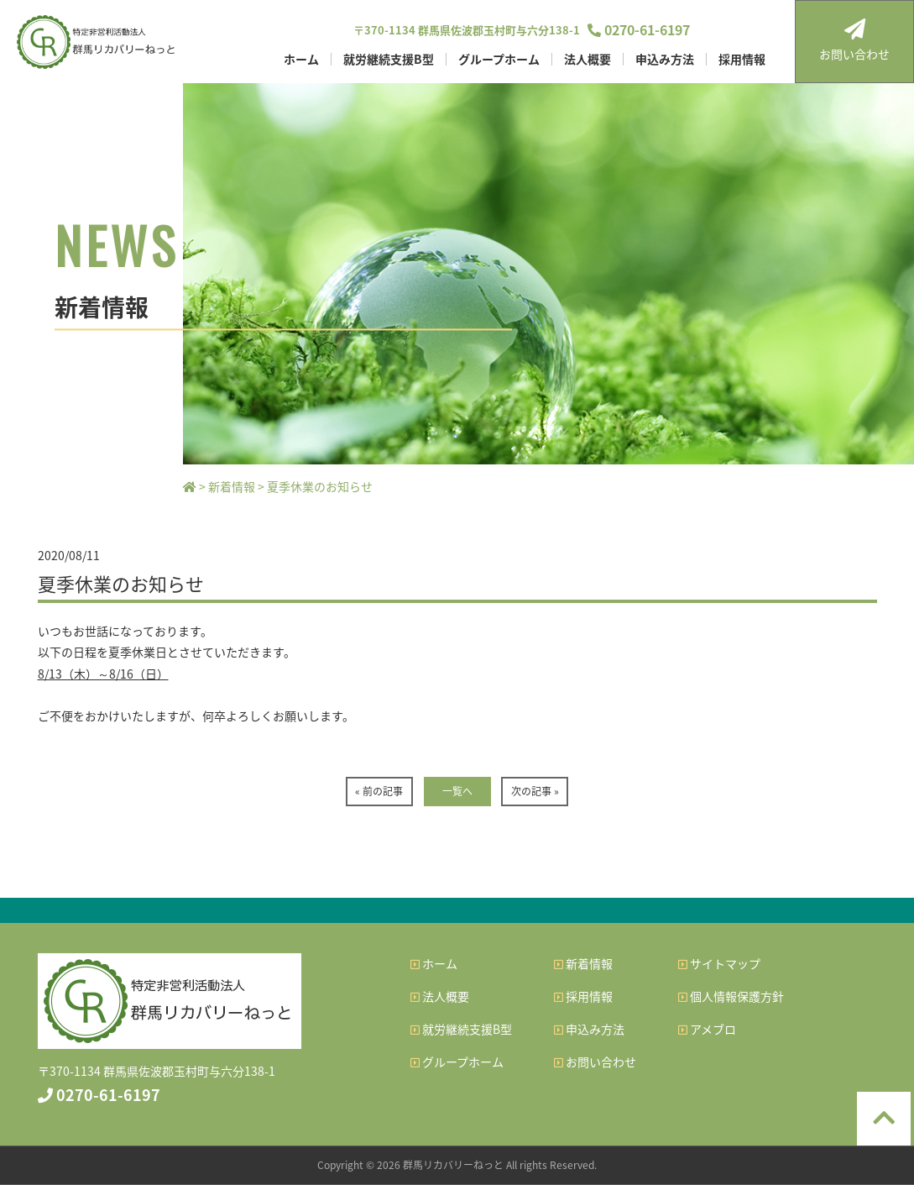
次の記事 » (535, 791)
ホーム (301, 59)
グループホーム (499, 59)
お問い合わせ (854, 40)
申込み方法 (664, 59)
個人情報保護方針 (731, 996)
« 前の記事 (379, 791)
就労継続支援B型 (388, 59)
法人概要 (587, 59)
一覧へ (457, 791)
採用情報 (741, 59)
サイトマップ (719, 963)
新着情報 (583, 963)
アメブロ (707, 1028)
